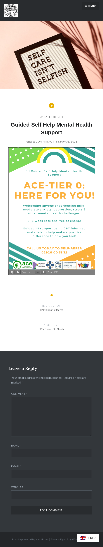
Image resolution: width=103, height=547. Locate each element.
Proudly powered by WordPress (30, 539)
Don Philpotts (47, 141)
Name (16, 445)
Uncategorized (51, 117)
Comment (19, 393)
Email (16, 466)
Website (17, 487)
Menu (92, 6)
